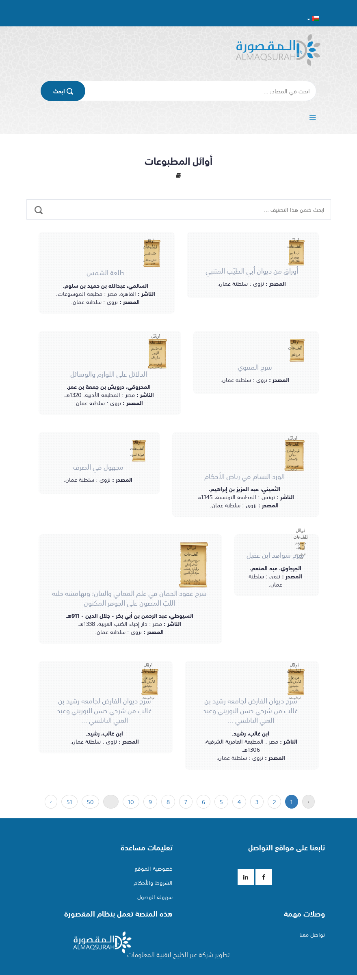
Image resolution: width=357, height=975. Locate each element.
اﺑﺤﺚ (63, 91)
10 (131, 801)
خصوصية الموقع (153, 868)
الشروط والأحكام (153, 882)
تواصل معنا (312, 934)
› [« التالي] (51, 801)
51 (69, 801)
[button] (313, 18)
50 (90, 801)
